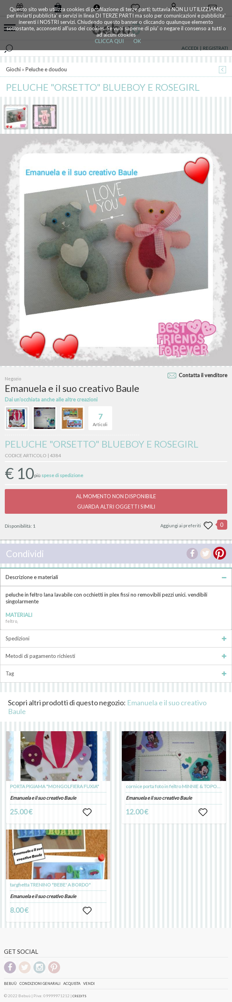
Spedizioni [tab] (116, 638)
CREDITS (79, 996)
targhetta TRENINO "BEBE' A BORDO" (50, 885)
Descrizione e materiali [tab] (116, 577)
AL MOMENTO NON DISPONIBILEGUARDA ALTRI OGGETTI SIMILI (116, 501)
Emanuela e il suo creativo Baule (43, 798)
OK (137, 41)
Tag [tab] (116, 673)
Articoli (100, 416)
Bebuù (10, 983)
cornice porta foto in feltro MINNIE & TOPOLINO (177, 786)
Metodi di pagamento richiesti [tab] (116, 656)
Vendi (89, 983)
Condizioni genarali (39, 983)
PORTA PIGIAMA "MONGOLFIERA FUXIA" (54, 786)
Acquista (71, 983)
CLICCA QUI (109, 41)
